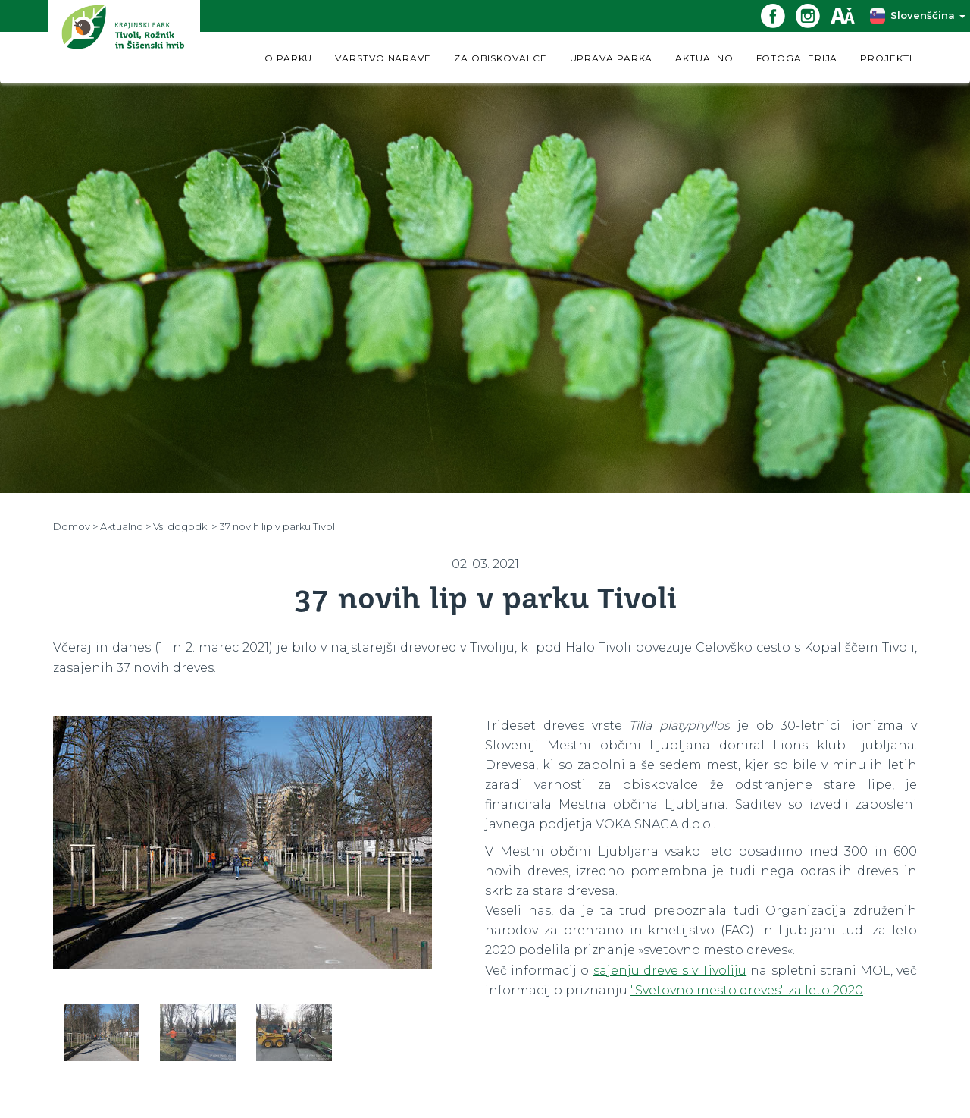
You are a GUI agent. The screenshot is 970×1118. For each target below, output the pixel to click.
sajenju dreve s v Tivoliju (670, 970)
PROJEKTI (886, 58)
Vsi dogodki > (185, 526)
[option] (242, 848)
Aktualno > (125, 526)
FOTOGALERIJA (797, 58)
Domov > (75, 526)
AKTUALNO (704, 58)
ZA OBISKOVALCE (500, 58)
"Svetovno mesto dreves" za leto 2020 (746, 990)
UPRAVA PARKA (611, 58)
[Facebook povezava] (778, 15)
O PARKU (288, 58)
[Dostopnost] (848, 15)
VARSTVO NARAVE (383, 58)
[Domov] (124, 41)
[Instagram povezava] (813, 15)
